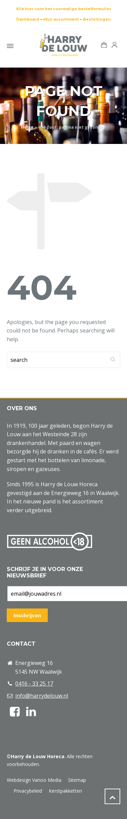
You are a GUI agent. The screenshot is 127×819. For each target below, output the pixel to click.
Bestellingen (97, 19)
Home (27, 127)
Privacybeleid (28, 791)
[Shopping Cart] (102, 44)
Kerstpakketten (65, 791)
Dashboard (27, 19)
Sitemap (77, 780)
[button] (8, 810)
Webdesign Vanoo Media (34, 780)
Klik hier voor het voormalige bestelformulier (63, 8)
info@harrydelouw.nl (41, 695)
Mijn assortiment (61, 19)
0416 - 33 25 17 (34, 683)
